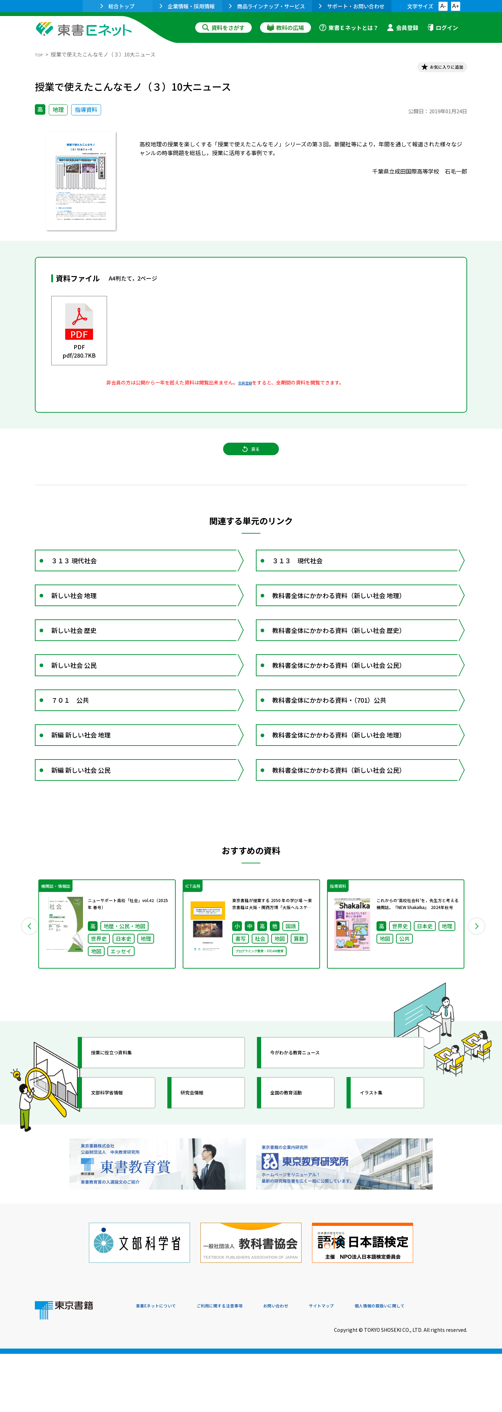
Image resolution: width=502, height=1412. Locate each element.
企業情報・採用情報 (187, 6)
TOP (40, 54)
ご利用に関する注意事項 (241, 1364)
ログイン (442, 27)
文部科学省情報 (118, 1170)
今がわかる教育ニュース (309, 1130)
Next (477, 999)
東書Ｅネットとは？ (349, 27)
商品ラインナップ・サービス (267, 6)
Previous (25, 999)
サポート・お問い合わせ (352, 6)
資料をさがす (223, 27)
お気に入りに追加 (437, 69)
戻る (251, 460)
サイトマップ (363, 1364)
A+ (455, 6)
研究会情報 (201, 1170)
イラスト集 (380, 1170)
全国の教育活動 (297, 1170)
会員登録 (402, 27)
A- (443, 6)
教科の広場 (285, 27)
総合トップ (117, 6)
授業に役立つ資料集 (124, 1130)
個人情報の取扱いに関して (433, 1364)
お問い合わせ (309, 1364)
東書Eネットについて (163, 1364)
